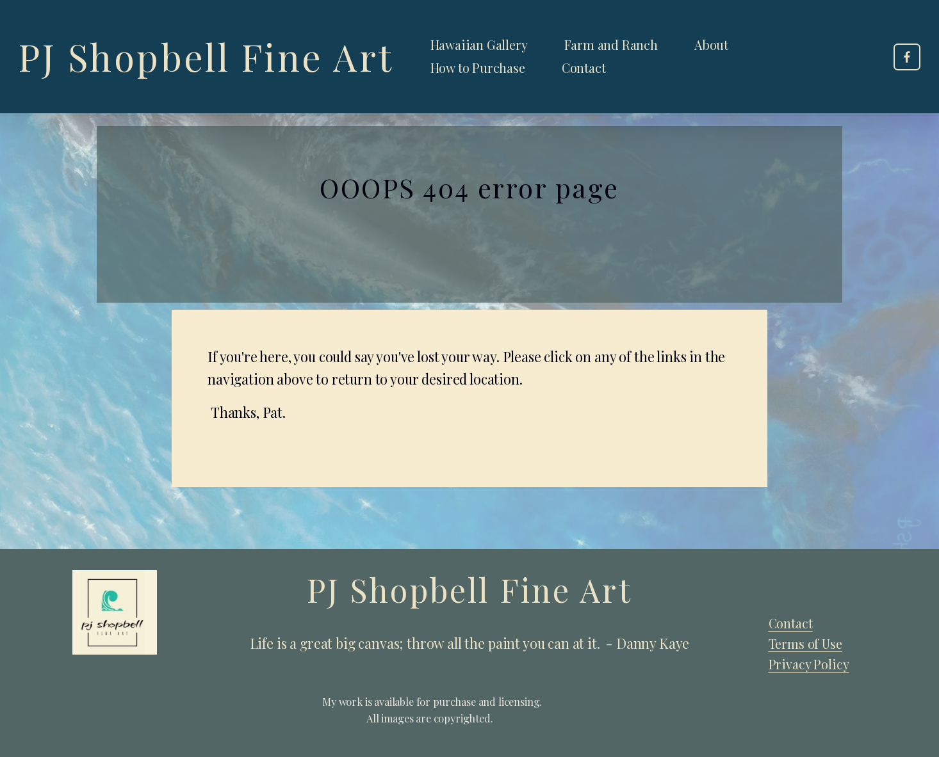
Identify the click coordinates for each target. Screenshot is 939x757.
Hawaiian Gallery (479, 44)
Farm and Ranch (611, 44)
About (711, 44)
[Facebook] (907, 57)
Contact (584, 68)
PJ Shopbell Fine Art (206, 56)
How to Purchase (477, 68)
